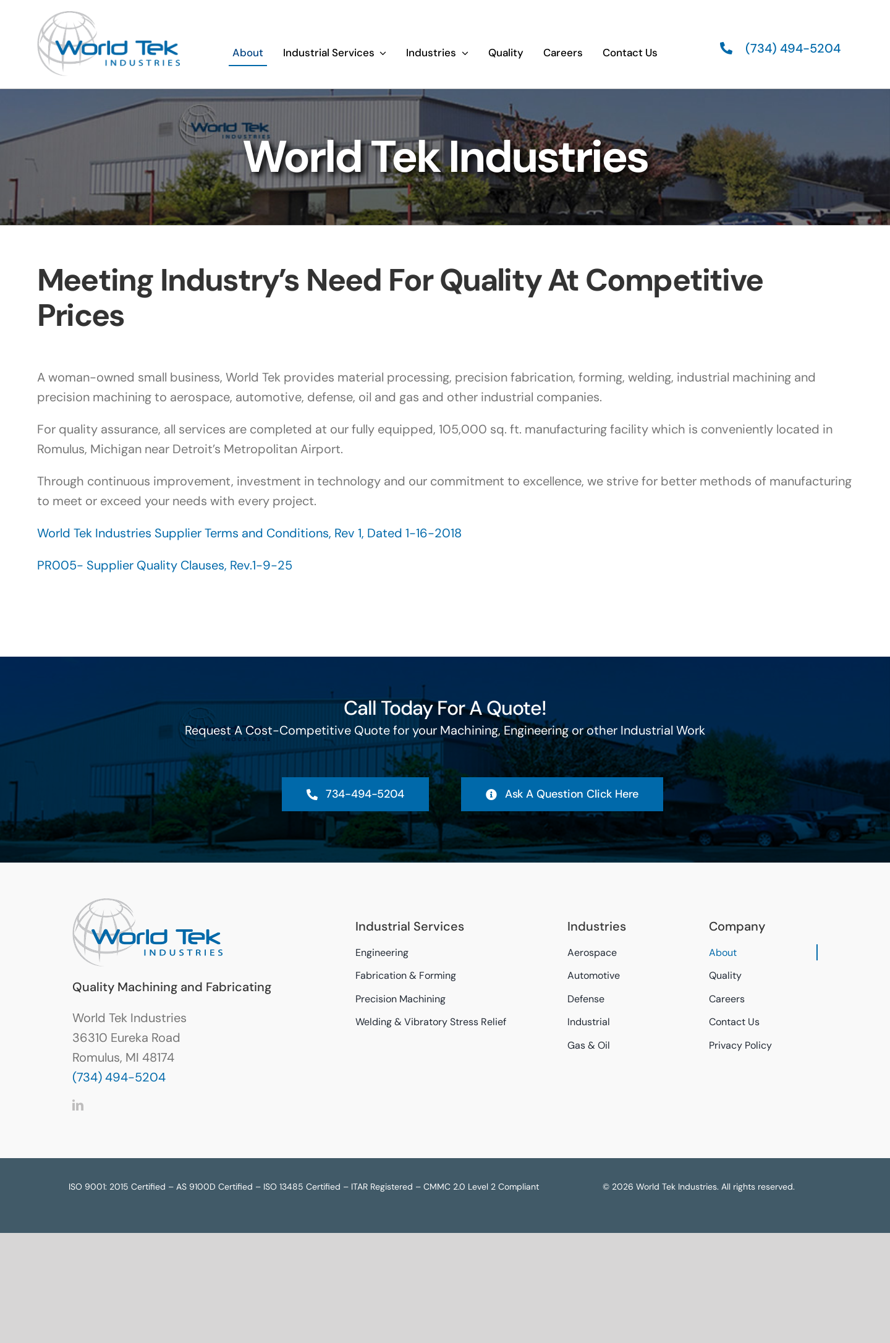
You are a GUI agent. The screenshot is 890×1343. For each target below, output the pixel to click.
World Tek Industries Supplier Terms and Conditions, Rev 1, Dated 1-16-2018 (249, 533)
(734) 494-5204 (119, 1077)
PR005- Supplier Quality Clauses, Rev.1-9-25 (164, 565)
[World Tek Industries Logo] (108, 16)
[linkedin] (77, 1105)
